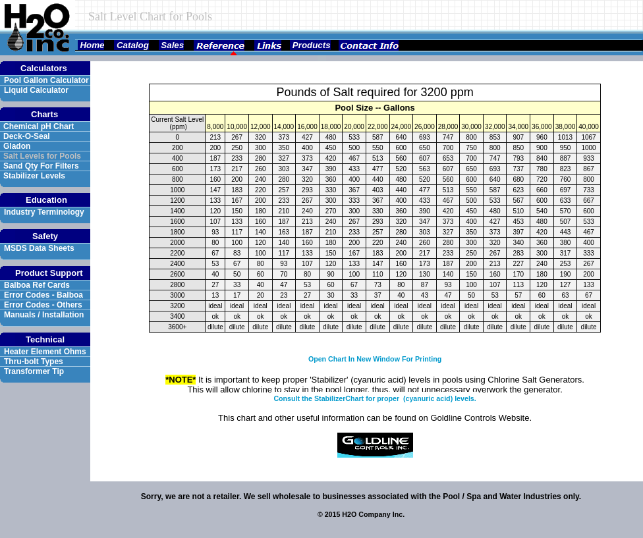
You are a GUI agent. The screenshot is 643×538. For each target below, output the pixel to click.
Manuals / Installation (44, 314)
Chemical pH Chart (38, 126)
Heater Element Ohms (45, 351)
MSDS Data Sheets (39, 248)
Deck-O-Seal (27, 136)
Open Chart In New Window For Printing (374, 359)
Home (91, 45)
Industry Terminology (44, 212)
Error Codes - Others (43, 304)
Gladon (18, 146)
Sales (171, 45)
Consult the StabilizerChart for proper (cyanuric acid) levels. (374, 398)
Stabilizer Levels (34, 175)
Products (310, 45)
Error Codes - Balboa (43, 295)
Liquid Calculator (36, 90)
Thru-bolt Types (33, 361)
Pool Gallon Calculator (46, 80)
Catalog (131, 45)
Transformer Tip (34, 371)
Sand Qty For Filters (41, 166)
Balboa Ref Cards (37, 285)
